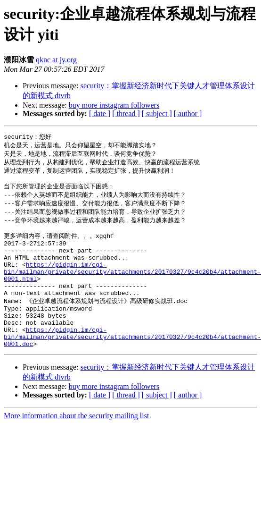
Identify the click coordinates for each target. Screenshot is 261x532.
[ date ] (99, 114)
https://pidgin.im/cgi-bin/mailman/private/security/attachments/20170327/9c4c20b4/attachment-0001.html (132, 286)
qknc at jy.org (56, 60)
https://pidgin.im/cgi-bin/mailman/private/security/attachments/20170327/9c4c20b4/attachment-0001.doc (132, 363)
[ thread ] (126, 114)
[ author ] (188, 114)
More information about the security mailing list (76, 444)
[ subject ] (157, 114)
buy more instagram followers (114, 105)
